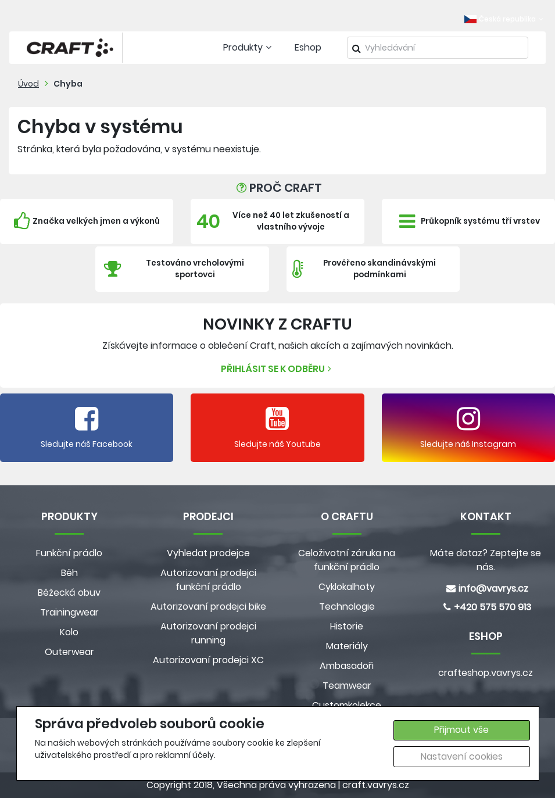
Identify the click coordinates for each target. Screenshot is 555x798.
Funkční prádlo (69, 553)
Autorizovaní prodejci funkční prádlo (208, 579)
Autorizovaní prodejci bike (208, 606)
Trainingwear (69, 612)
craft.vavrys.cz (375, 785)
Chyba (68, 84)
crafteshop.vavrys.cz (485, 672)
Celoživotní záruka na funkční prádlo (346, 560)
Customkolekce (346, 705)
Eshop (308, 47)
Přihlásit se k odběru (277, 368)
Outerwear (69, 652)
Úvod (28, 84)
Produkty (248, 47)
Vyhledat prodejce (208, 553)
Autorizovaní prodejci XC (208, 660)
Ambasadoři (347, 665)
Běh (69, 572)
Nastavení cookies (462, 756)
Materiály (347, 646)
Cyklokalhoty (346, 586)
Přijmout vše (461, 729)
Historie (346, 626)
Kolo (69, 632)
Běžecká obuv (69, 592)
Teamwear (347, 685)
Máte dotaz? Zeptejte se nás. (485, 560)
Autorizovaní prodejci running (208, 633)
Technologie (347, 606)
